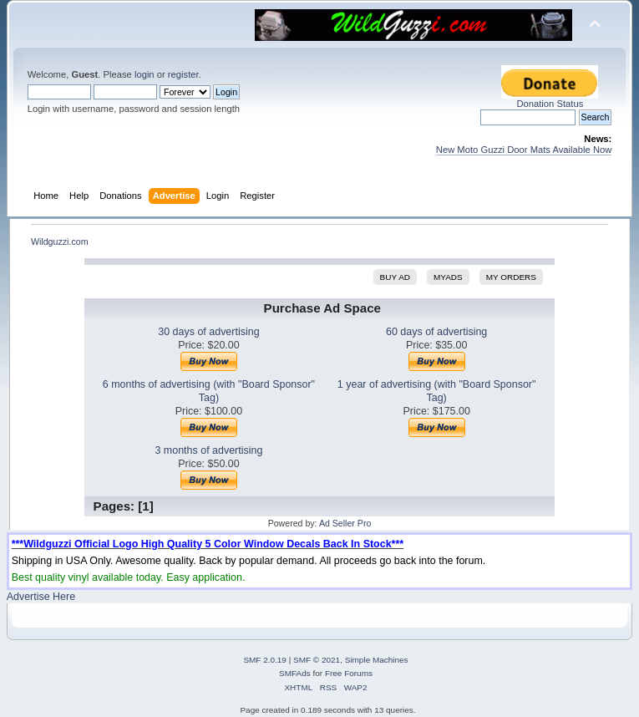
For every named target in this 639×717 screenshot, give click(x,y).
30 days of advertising (208, 332)
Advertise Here (41, 597)
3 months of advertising (208, 450)
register (183, 74)
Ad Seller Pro (345, 523)
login (144, 74)
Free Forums (349, 673)
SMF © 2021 (316, 659)
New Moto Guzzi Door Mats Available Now (524, 150)
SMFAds (295, 673)
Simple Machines (376, 659)
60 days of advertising (436, 332)
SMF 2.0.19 (265, 659)
